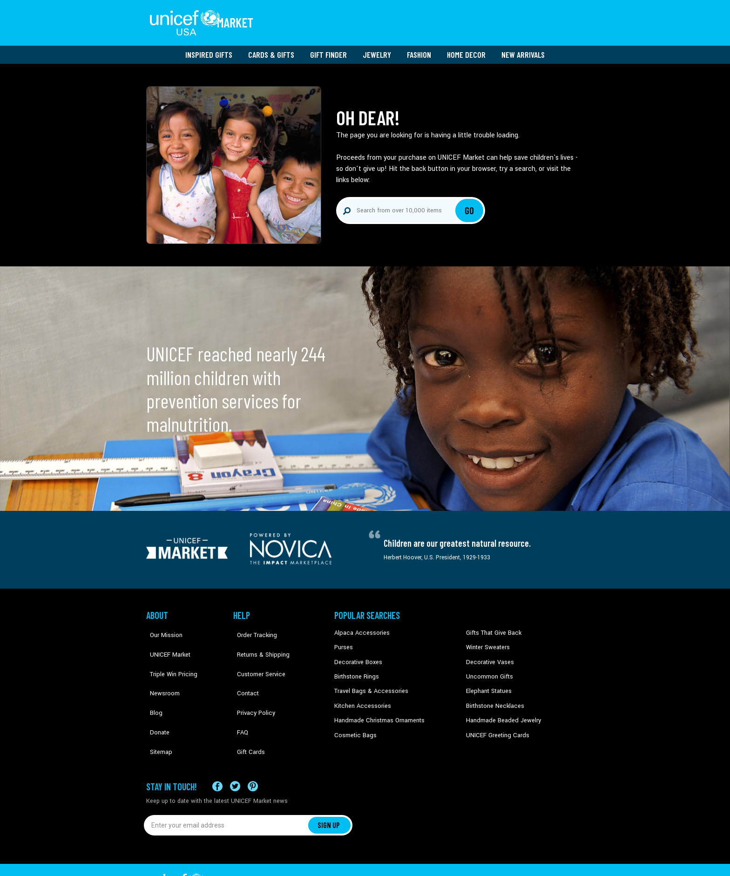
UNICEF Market (165, 641)
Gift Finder (328, 49)
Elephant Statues (488, 683)
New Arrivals (523, 49)
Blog (152, 683)
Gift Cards (246, 712)
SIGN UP (329, 795)
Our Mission (162, 627)
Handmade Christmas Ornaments (377, 712)
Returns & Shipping (258, 641)
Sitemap (157, 712)
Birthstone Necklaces (493, 698)
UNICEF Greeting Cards (495, 726)
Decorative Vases (488, 656)
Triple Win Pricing (168, 656)
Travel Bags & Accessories (368, 683)
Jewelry (377, 49)
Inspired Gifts (208, 49)
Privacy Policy (251, 683)
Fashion (419, 49)
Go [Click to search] (469, 205)
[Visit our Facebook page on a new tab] (217, 757)
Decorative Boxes (356, 656)
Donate (155, 698)
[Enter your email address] (226, 796)
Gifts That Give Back (492, 627)
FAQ (238, 698)
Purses (343, 641)
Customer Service (255, 656)
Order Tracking (251, 627)
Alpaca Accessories (359, 627)
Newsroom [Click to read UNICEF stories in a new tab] (160, 669)
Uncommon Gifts (488, 669)
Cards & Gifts (271, 49)
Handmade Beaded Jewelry (500, 712)
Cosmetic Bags (354, 726)
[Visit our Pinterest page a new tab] (252, 757)
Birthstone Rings (356, 669)
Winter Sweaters (486, 641)
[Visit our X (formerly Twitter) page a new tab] (235, 757)
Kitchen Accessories (360, 698)
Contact (243, 669)
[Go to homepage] (204, 20)
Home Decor (466, 49)
